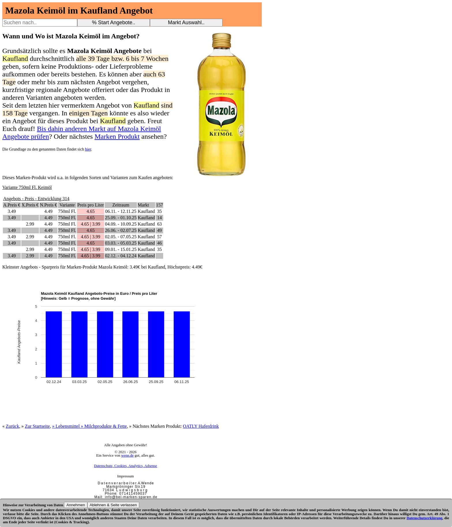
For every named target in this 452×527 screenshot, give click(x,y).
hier (88, 149)
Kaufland (146, 211)
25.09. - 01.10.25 (120, 217)
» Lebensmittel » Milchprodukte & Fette (89, 426)
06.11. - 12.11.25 (120, 211)
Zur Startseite (37, 426)
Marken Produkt (117, 136)
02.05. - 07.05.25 (120, 236)
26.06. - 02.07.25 (120, 230)
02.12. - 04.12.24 (120, 255)
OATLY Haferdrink (201, 426)
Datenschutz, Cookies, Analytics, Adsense (125, 466)
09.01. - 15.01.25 (120, 249)
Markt (143, 204)
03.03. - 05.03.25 (120, 243)
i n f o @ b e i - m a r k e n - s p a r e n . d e (131, 497)
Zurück (12, 426)
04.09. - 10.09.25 (120, 224)
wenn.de (127, 455)
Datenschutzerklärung (424, 518)
